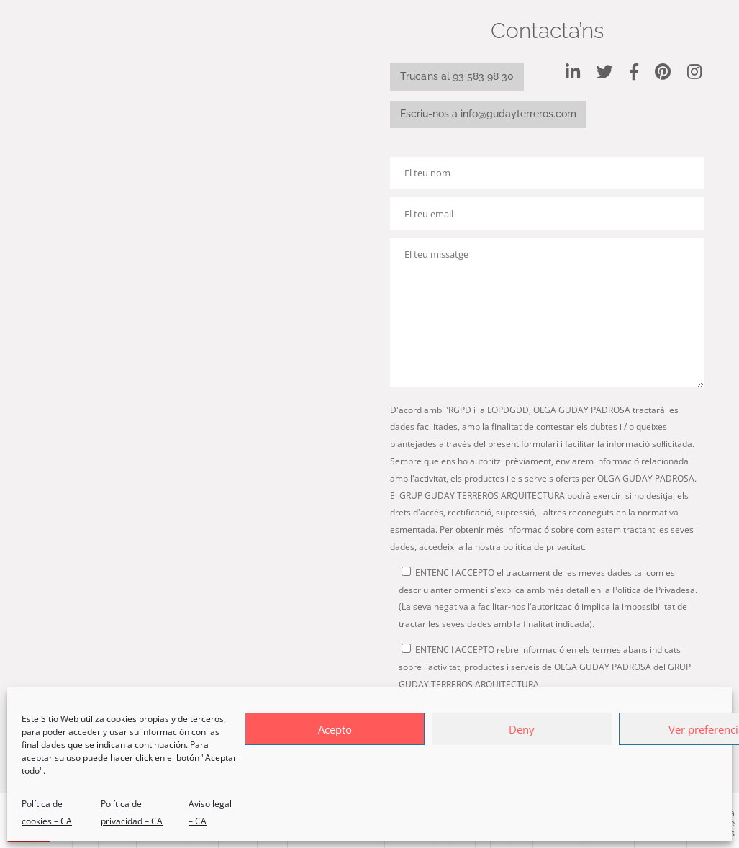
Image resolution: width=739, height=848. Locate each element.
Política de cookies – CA (47, 812)
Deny (522, 729)
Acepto (335, 729)
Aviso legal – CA (210, 812)
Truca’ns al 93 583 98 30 (457, 76)
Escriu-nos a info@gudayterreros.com (488, 113)
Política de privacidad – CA (132, 812)
